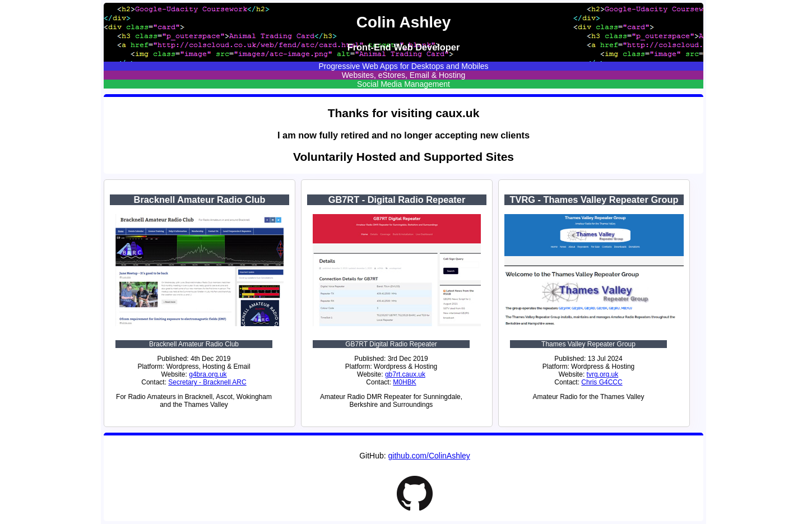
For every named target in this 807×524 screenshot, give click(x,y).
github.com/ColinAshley (429, 455)
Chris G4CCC (601, 382)
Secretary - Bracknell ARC (207, 382)
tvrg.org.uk (603, 374)
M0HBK (404, 382)
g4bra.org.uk (207, 374)
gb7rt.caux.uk (405, 374)
